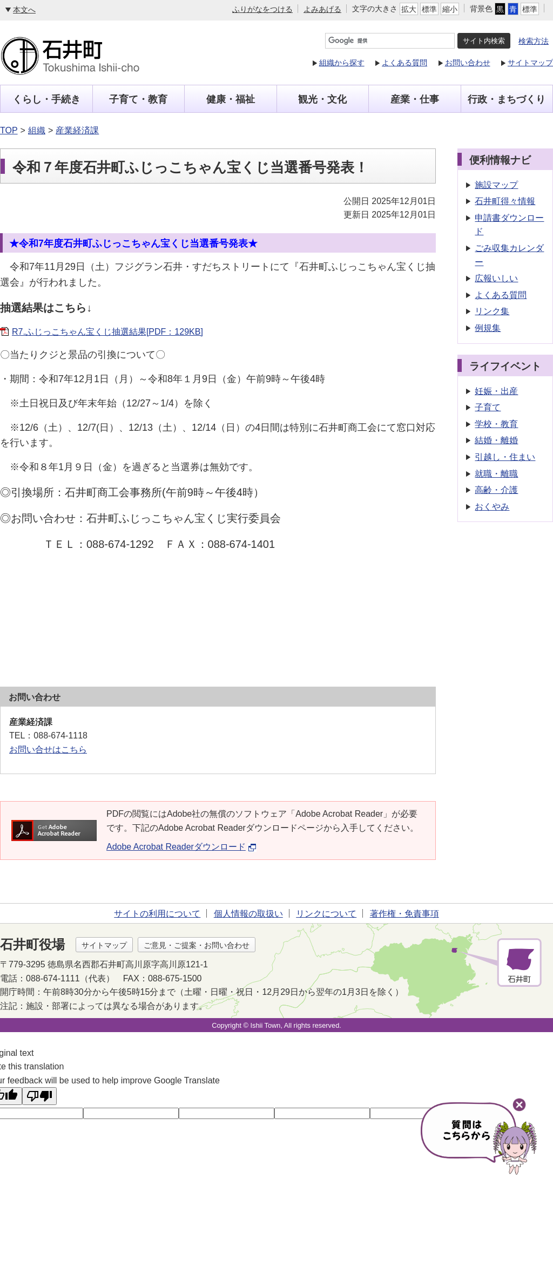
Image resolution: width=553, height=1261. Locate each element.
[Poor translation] (39, 1096)
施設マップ (496, 184)
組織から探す (342, 62)
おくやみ (492, 506)
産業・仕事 (414, 99)
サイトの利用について (157, 913)
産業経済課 (77, 130)
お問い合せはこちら (48, 749)
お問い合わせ (467, 62)
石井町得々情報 (505, 201)
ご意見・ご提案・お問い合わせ (196, 945)
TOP (9, 130)
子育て (488, 407)
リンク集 (492, 311)
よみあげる (322, 9)
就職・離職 (496, 473)
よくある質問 (404, 62)
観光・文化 (322, 99)
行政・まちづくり (506, 99)
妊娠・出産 (496, 391)
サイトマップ (530, 62)
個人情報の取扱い (248, 913)
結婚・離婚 (496, 440)
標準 (429, 9)
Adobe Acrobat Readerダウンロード (181, 846)
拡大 (408, 9)
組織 (36, 130)
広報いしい (496, 278)
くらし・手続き (46, 99)
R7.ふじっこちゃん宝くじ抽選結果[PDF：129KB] (107, 331)
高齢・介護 (496, 489)
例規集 (488, 328)
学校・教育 (496, 424)
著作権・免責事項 (404, 913)
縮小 (449, 9)
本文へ (24, 9)
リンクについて (326, 913)
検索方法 (533, 41)
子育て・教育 (138, 99)
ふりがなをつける (262, 9)
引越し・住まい (505, 457)
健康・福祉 (230, 99)
